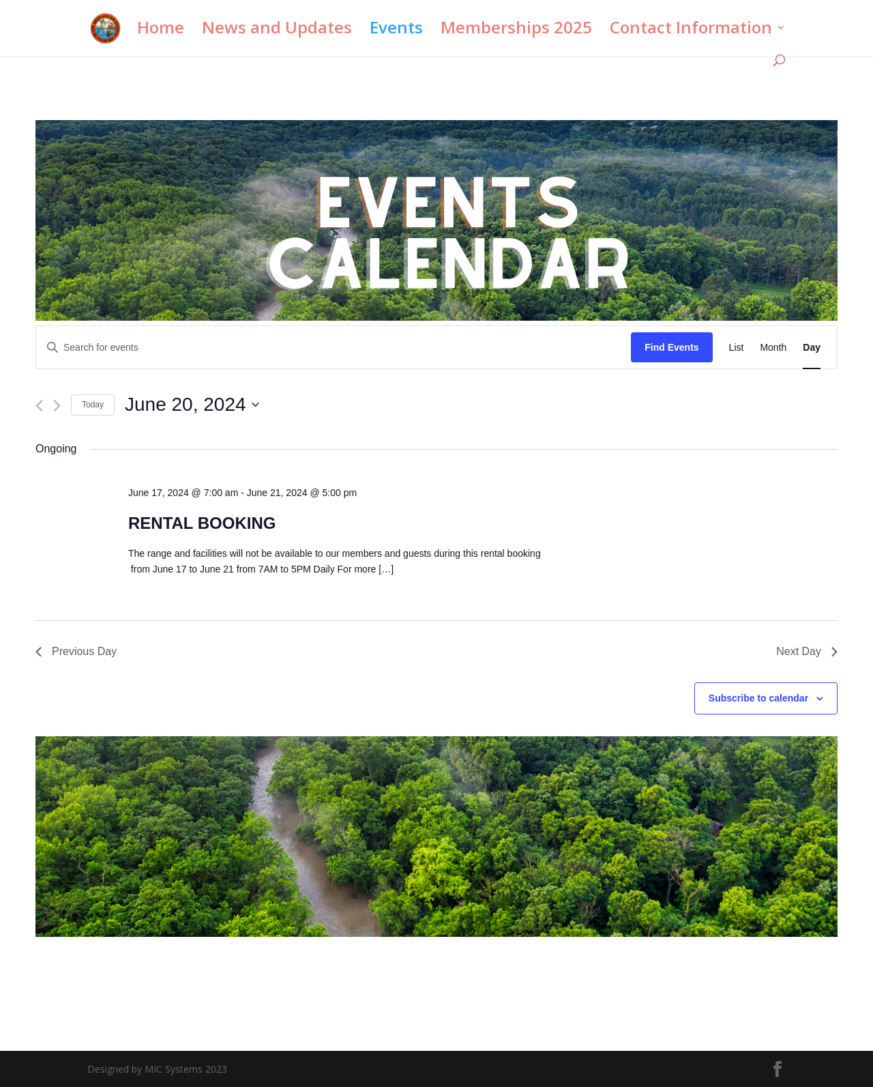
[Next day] (57, 405)
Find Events (671, 347)
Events (396, 30)
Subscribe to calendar (758, 698)
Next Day (807, 651)
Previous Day (76, 651)
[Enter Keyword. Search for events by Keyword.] (333, 347)
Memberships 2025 (516, 30)
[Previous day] (39, 405)
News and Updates (277, 30)
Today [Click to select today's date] (93, 404)
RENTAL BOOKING (202, 523)
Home (160, 30)
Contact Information (691, 30)
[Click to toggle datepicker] (192, 404)
